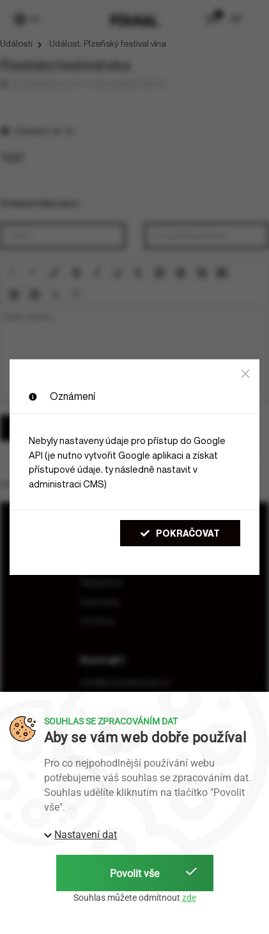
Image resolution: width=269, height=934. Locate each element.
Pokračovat (180, 533)
